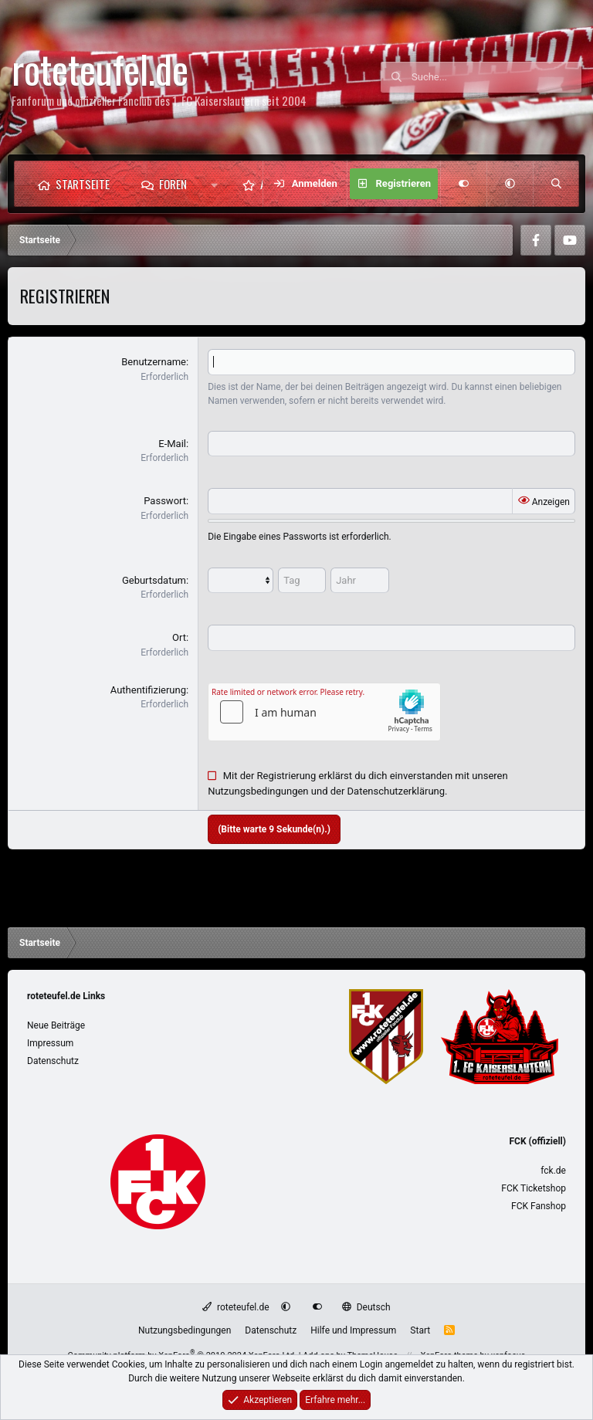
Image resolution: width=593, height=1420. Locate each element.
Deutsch (366, 1307)
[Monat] (240, 581)
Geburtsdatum (154, 580)
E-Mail (172, 443)
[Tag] (302, 581)
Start (420, 1330)
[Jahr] (359, 581)
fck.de (553, 1170)
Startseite (83, 183)
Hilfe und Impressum (353, 1330)
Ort (179, 637)
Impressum (50, 1043)
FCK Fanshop (538, 1206)
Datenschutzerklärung (396, 791)
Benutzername (153, 362)
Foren (173, 183)
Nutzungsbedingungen (258, 791)
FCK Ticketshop (533, 1188)
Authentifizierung (148, 690)
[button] (214, 184)
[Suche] (496, 77)
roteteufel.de (235, 1307)
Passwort (165, 501)
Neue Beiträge (56, 1025)
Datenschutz (53, 1061)
